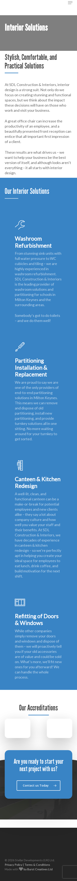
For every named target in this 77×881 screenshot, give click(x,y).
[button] (70, 3)
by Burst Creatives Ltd (38, 869)
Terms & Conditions (37, 864)
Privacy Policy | (14, 864)
